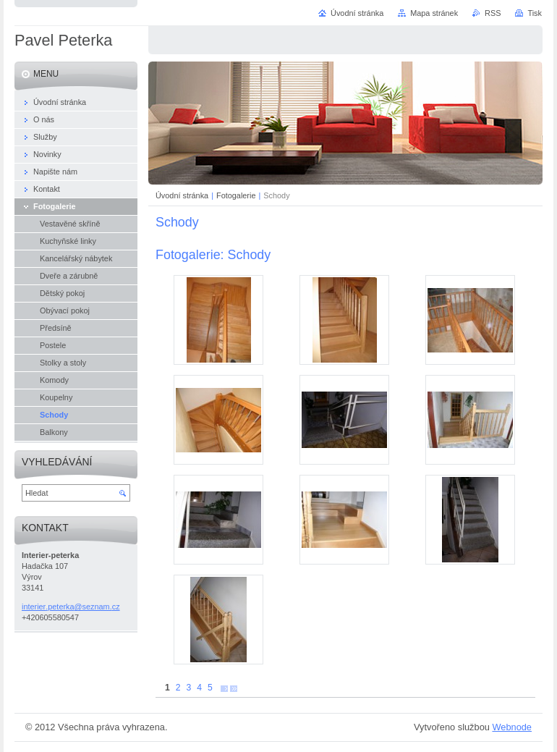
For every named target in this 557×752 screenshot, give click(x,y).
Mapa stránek (434, 13)
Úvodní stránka (182, 195)
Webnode (512, 727)
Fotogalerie (235, 195)
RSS (493, 13)
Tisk (534, 13)
